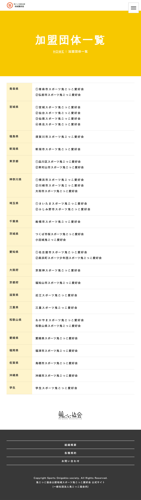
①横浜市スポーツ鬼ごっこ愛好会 (59, 180)
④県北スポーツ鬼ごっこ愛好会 (58, 124)
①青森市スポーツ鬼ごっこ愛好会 (59, 89)
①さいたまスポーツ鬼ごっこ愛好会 (61, 203)
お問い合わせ (70, 461)
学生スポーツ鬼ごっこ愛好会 (56, 388)
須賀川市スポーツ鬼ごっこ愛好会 (59, 136)
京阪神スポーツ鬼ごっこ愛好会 (58, 270)
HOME (58, 51)
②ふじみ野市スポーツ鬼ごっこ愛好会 (63, 209)
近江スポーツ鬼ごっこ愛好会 (56, 295)
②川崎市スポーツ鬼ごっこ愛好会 (59, 185)
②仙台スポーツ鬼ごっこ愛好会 (58, 113)
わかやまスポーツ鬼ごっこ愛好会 (59, 320)
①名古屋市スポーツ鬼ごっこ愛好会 (61, 252)
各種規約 (70, 453)
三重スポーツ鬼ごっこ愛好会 (56, 307)
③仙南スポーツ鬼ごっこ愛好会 (58, 118)
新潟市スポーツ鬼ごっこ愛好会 (58, 149)
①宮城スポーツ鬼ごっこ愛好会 (58, 107)
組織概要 (70, 445)
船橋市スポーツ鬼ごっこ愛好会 (58, 221)
